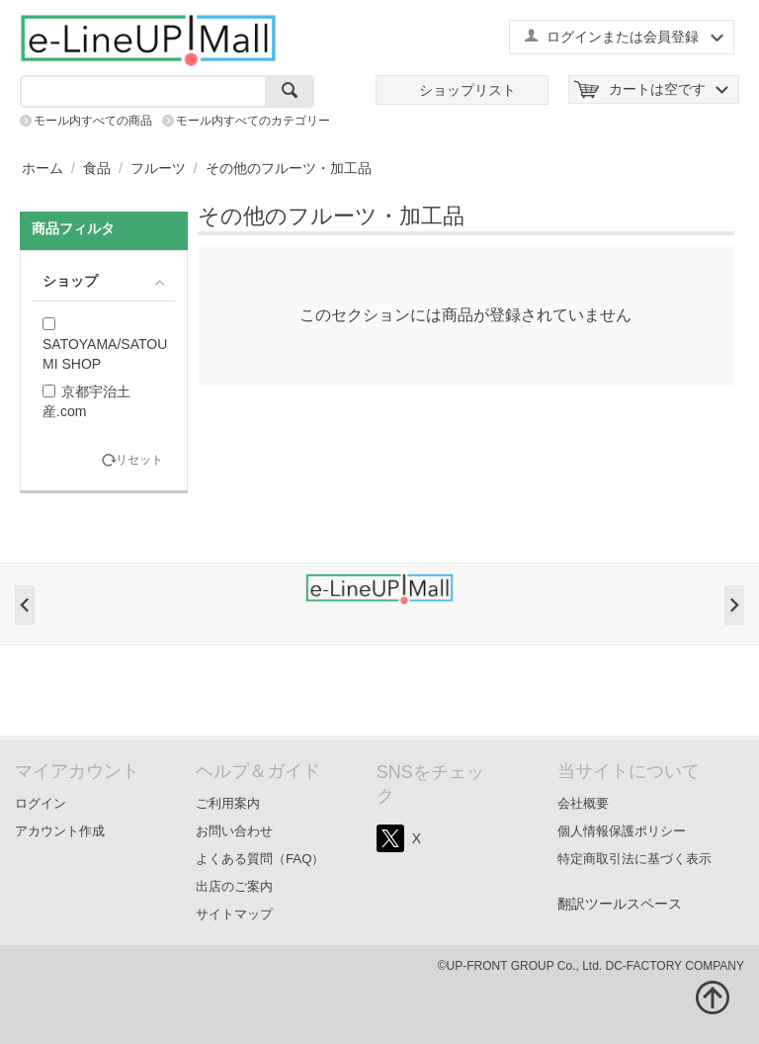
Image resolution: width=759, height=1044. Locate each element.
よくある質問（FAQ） (260, 858)
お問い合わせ (234, 831)
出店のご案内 (234, 886)
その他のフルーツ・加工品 (289, 168)
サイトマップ (234, 914)
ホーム (42, 168)
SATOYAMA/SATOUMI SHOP (104, 344)
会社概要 (583, 803)
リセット (139, 460)
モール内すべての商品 (93, 121)
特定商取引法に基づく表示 (634, 858)
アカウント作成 (60, 831)
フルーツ (158, 168)
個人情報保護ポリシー (621, 831)
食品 (97, 168)
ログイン (40, 803)
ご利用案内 (228, 803)
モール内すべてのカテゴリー (253, 121)
